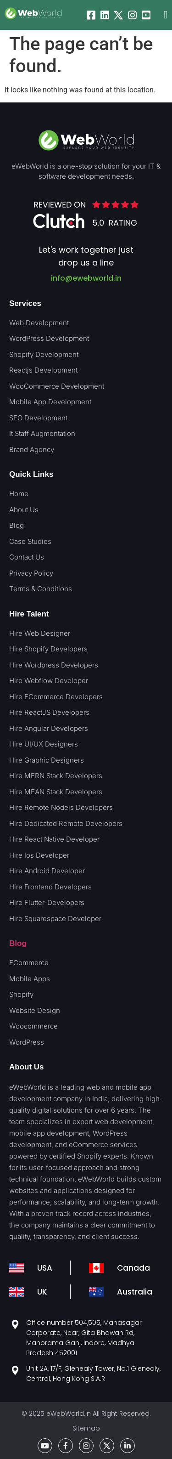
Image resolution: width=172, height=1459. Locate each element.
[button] (166, 15)
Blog (18, 943)
